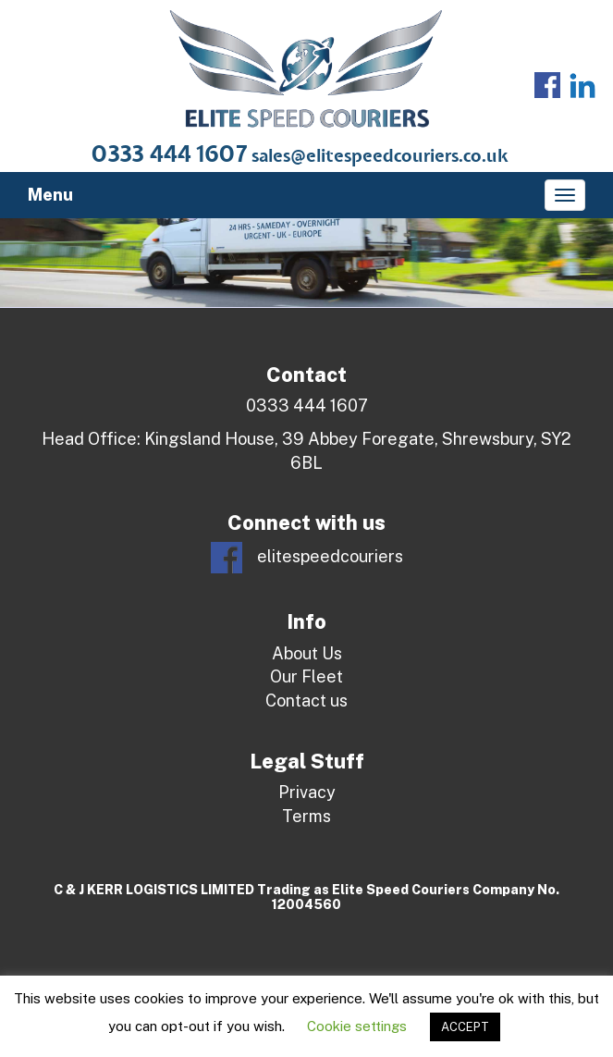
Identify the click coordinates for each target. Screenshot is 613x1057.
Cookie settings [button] (357, 1026)
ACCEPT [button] (465, 1027)
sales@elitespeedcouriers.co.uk (380, 156)
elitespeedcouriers (307, 557)
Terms (306, 816)
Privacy (307, 792)
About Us (307, 653)
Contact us (306, 700)
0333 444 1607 (170, 155)
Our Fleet (306, 676)
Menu (50, 194)
